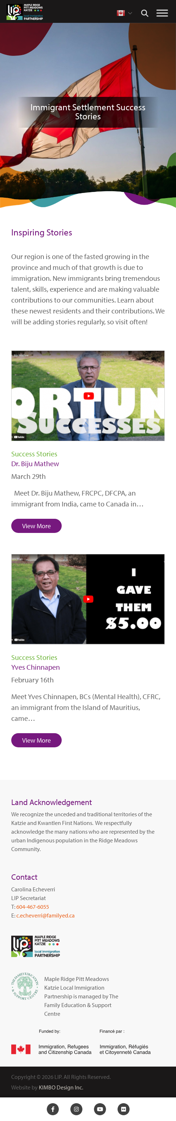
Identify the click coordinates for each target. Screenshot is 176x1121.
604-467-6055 (32, 906)
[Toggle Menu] (162, 12)
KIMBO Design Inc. (61, 1087)
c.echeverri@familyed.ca (45, 915)
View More (36, 526)
